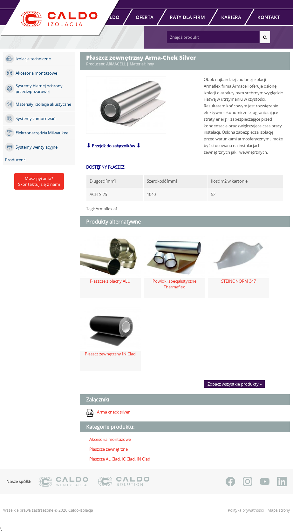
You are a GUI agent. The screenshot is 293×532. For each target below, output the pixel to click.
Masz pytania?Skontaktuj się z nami (39, 181)
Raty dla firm (187, 17)
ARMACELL (116, 64)
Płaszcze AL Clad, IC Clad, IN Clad (119, 459)
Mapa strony (279, 510)
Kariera (231, 17)
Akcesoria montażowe (110, 439)
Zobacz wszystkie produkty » (235, 384)
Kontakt (268, 17)
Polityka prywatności (246, 510)
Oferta (144, 17)
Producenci (15, 160)
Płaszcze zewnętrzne (108, 449)
